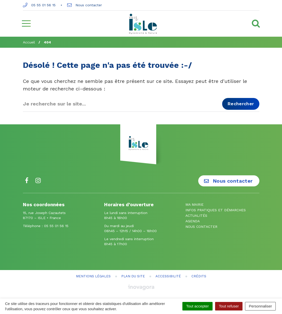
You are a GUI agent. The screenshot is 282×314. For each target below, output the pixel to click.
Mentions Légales (93, 276)
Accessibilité (168, 276)
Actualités (196, 216)
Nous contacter (84, 5)
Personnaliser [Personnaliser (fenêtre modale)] (260, 306)
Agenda (192, 221)
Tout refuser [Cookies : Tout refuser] (229, 306)
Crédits (198, 276)
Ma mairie (194, 204)
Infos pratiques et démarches (215, 210)
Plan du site (133, 276)
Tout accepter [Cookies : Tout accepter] (197, 306)
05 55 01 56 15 (39, 5)
